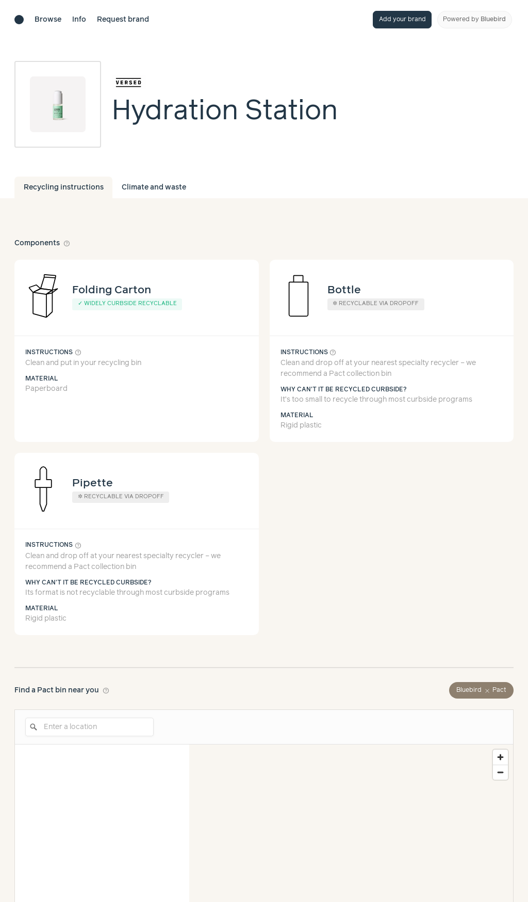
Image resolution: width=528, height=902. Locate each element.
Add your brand (402, 19)
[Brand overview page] (225, 82)
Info (79, 19)
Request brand (123, 19)
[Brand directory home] (19, 19)
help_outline (67, 243)
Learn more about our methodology (366, 870)
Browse (48, 19)
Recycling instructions (64, 187)
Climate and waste (154, 187)
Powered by (474, 19)
